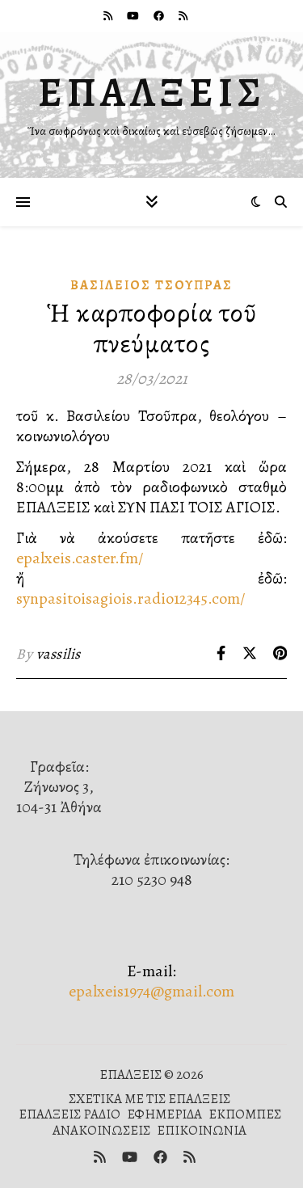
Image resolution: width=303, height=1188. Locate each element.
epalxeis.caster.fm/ (80, 558)
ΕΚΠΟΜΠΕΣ (244, 1114)
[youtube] (134, 16)
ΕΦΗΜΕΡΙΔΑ (164, 1114)
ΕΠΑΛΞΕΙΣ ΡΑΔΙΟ (69, 1114)
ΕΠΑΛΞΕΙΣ (152, 92)
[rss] (109, 16)
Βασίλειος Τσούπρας (151, 285)
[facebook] (160, 16)
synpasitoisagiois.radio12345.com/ (131, 598)
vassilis (58, 654)
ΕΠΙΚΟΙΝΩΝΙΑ (201, 1130)
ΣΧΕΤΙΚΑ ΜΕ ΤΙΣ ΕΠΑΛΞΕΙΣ (149, 1098)
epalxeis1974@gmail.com (151, 991)
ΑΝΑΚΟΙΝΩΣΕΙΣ (101, 1130)
